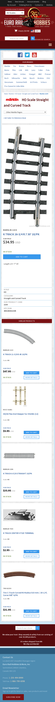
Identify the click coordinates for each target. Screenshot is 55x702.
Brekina (41, 78)
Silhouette (16, 78)
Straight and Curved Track (30, 94)
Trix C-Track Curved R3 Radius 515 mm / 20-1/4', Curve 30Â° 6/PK (25, 593)
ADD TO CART (31, 373)
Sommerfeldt (21, 82)
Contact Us (39, 5)
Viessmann (8, 82)
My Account (11, 5)
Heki (25, 78)
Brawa (21, 66)
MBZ (40, 74)
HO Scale (18, 94)
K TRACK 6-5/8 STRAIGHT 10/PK (17, 473)
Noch (6, 78)
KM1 (26, 70)
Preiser (48, 74)
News (10, 2)
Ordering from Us (25, 5)
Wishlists (49, 5)
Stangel (32, 74)
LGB (20, 70)
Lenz (33, 70)
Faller (40, 70)
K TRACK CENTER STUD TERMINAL (18, 533)
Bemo (6, 70)
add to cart (22, 257)
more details (31, 377)
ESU (48, 78)
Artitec (23, 74)
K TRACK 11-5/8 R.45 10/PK (15, 354)
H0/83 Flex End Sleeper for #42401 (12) (20, 414)
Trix (14, 66)
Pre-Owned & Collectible (14, 86)
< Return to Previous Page (14, 118)
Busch (32, 78)
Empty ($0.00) (23, 31)
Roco (29, 66)
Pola (47, 70)
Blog (44, 2)
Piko (14, 70)
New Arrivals (19, 2)
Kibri (15, 74)
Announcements (33, 2)
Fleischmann (39, 66)
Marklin (7, 66)
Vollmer (7, 74)
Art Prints (34, 82)
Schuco (44, 82)
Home (6, 94)
